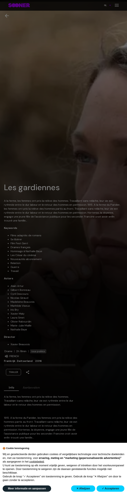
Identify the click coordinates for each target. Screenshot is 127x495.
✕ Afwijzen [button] (83, 488)
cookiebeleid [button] (36, 461)
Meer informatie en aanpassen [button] (27, 488)
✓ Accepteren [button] (110, 488)
